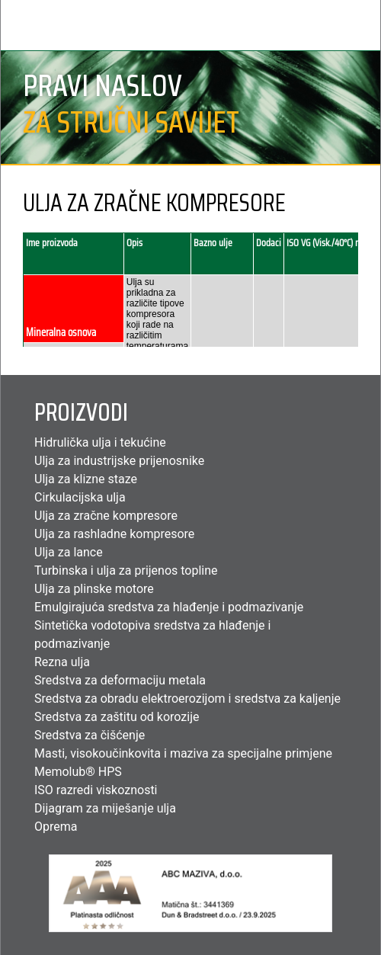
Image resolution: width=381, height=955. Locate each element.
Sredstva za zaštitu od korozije (117, 717)
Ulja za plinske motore (94, 589)
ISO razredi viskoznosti (96, 790)
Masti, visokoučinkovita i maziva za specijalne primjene (183, 753)
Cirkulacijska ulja (80, 497)
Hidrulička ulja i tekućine (100, 442)
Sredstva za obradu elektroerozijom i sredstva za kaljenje (187, 698)
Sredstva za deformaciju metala (120, 680)
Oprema (55, 826)
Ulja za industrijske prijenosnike (119, 460)
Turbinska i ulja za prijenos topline (126, 570)
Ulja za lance (68, 552)
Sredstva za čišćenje (89, 735)
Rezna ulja (62, 662)
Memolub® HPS (78, 771)
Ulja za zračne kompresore (106, 515)
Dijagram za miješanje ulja (105, 808)
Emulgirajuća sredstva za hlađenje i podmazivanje (168, 607)
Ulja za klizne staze (85, 479)
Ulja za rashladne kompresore (114, 534)
